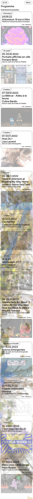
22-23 (4, 3)
